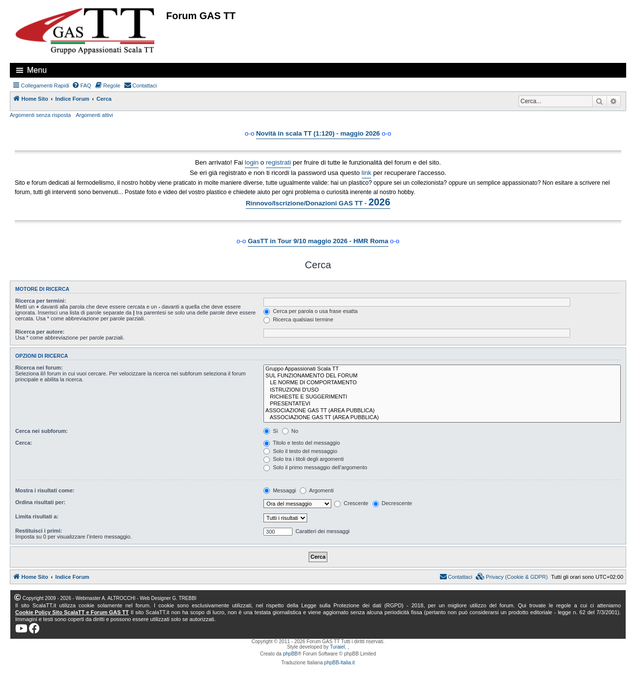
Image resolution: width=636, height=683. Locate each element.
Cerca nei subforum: (41, 431)
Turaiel (337, 647)
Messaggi (279, 490)
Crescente (351, 503)
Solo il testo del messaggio (300, 451)
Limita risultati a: (36, 516)
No (290, 431)
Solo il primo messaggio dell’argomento (315, 467)
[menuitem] (81, 85)
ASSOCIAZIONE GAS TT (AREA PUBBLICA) (442, 410)
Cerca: (23, 443)
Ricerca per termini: (40, 301)
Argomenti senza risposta (40, 115)
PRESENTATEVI (442, 403)
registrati (278, 162)
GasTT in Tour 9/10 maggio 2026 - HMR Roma (318, 241)
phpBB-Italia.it (339, 662)
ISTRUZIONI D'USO (442, 390)
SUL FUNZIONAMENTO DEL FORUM (442, 375)
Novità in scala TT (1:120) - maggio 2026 (318, 133)
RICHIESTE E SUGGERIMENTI (442, 397)
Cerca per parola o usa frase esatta (310, 311)
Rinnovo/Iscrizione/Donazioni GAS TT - (318, 202)
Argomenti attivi (94, 115)
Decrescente (392, 503)
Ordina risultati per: (40, 502)
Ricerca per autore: (39, 332)
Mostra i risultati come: (44, 490)
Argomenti (317, 490)
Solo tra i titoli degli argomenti (303, 459)
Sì (270, 431)
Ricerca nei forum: (39, 367)
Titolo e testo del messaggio (301, 443)
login (252, 162)
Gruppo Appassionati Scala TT (442, 369)
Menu (37, 70)
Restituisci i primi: (38, 531)
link (367, 172)
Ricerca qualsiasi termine (298, 319)
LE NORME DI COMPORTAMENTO (442, 382)
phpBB (290, 653)
